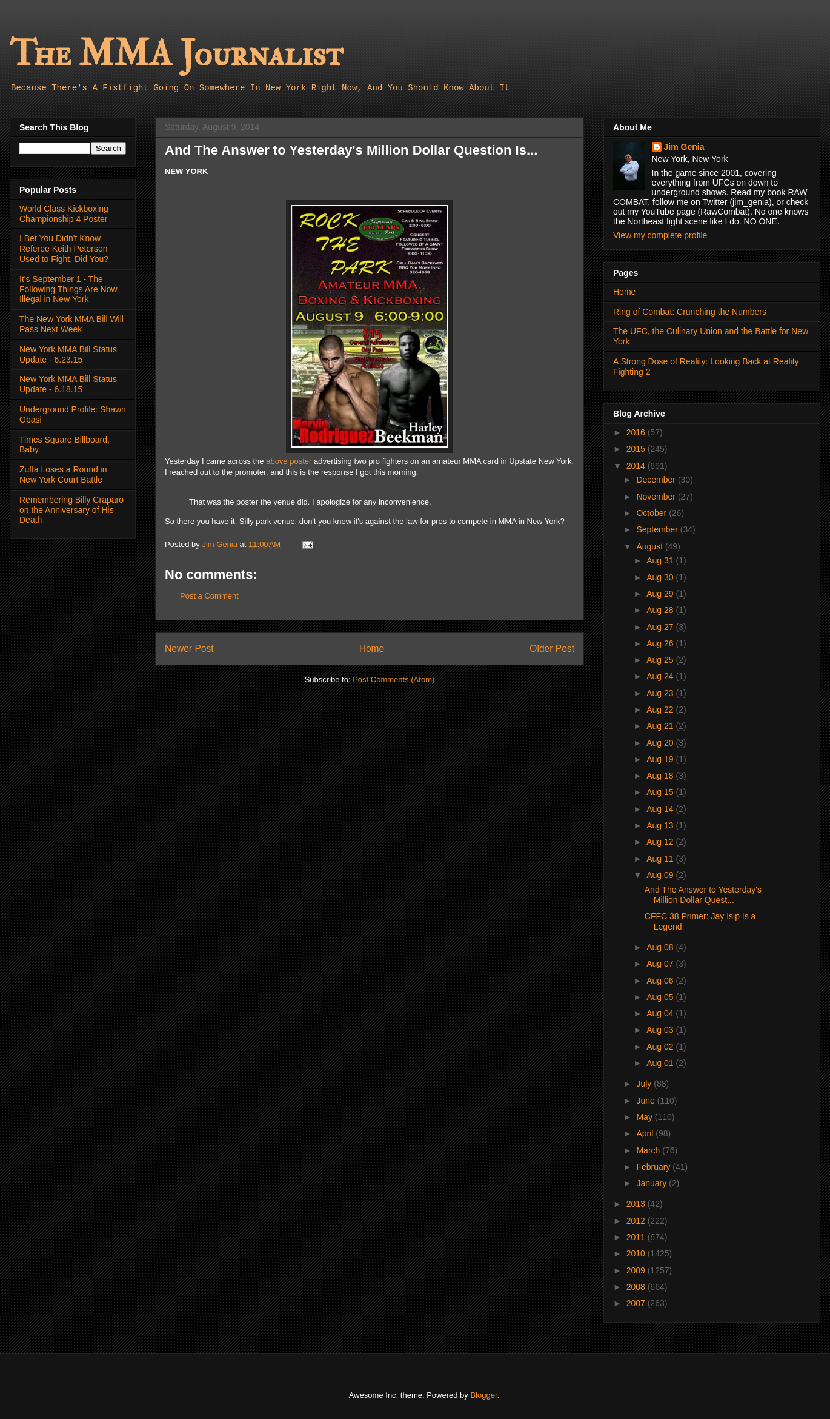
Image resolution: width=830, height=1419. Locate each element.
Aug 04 (661, 1013)
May (645, 1117)
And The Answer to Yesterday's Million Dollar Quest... (703, 895)
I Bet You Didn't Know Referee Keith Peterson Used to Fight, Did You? (63, 248)
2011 (637, 1237)
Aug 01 (661, 1063)
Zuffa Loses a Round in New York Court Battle (63, 475)
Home (372, 648)
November (656, 497)
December (656, 480)
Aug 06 (661, 980)
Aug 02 (661, 1047)
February (654, 1167)
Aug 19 (661, 759)
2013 (637, 1204)
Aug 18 (661, 775)
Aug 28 (661, 610)
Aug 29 (661, 594)
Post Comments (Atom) (393, 679)
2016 (637, 432)
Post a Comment (209, 595)
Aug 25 (661, 660)
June (646, 1100)
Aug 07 (661, 963)
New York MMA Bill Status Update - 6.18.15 (68, 384)
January (652, 1183)
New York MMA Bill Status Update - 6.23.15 (68, 354)
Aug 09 (661, 875)
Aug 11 (661, 859)
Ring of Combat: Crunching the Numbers (689, 312)
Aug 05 (661, 997)
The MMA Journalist (176, 54)
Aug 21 (661, 726)
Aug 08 (661, 947)
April (646, 1133)
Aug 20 (661, 743)
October (652, 513)
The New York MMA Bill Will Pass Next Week (71, 324)
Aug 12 (661, 842)
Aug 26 (661, 643)
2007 (637, 1303)
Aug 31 (661, 560)
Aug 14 (661, 809)
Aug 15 (661, 792)
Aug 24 (661, 676)
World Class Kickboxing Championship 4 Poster (63, 214)
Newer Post (189, 648)
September (658, 529)
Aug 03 (661, 1030)
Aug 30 (661, 577)
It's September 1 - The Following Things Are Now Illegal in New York (68, 289)
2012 (637, 1221)
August (650, 546)
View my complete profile (660, 235)
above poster (288, 461)
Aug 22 (661, 709)
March (649, 1150)
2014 (637, 466)
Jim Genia (684, 147)
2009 (637, 1270)
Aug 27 (661, 627)
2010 (637, 1253)
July (645, 1084)
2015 (637, 449)
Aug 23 (661, 693)
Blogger (483, 1395)
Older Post (552, 648)
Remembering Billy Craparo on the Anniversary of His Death (71, 510)
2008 (637, 1287)
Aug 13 (661, 825)
